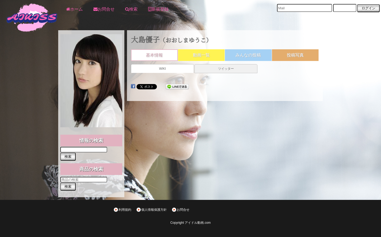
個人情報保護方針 (154, 210)
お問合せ (183, 210)
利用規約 (125, 210)
